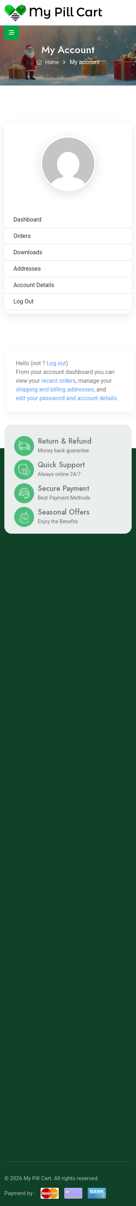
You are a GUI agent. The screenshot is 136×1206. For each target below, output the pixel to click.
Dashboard (27, 219)
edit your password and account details (70, 398)
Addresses (27, 268)
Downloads (27, 252)
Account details (33, 285)
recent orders (62, 380)
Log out (23, 301)
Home (47, 62)
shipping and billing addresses (59, 389)
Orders (21, 235)
